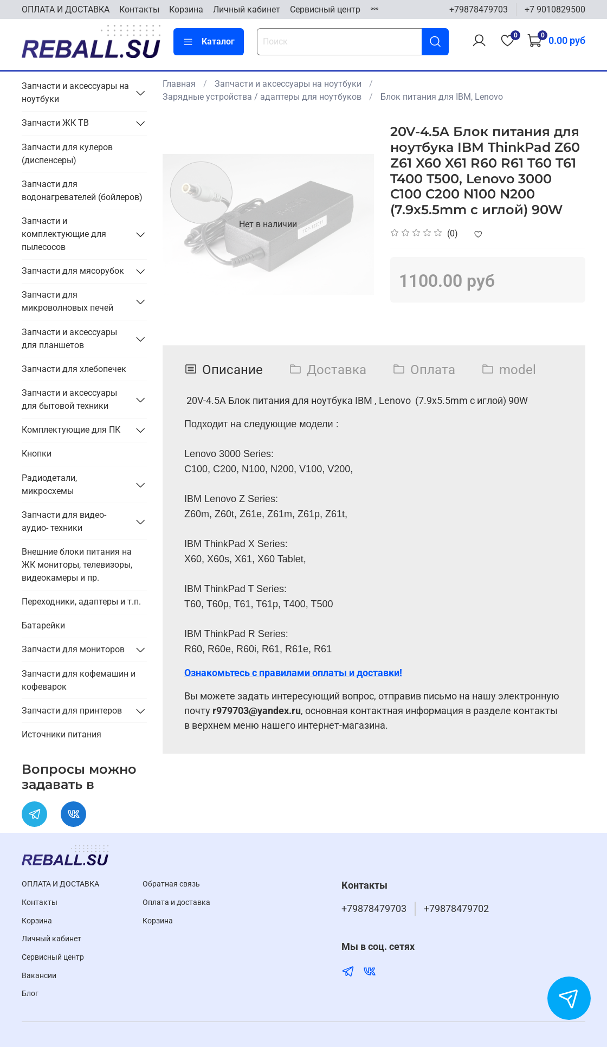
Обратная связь (171, 884)
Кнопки (36, 453)
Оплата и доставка (176, 902)
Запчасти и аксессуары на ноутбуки (288, 84)
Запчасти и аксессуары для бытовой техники (69, 399)
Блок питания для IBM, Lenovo (441, 97)
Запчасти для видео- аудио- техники (64, 521)
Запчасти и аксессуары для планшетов (69, 338)
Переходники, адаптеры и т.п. (81, 601)
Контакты (139, 9)
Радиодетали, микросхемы (49, 484)
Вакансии (39, 975)
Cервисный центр (325, 9)
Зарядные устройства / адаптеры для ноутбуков (262, 97)
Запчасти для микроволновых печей (67, 301)
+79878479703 (478, 9)
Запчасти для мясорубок (73, 271)
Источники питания (61, 734)
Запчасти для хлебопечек (74, 369)
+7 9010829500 (555, 9)
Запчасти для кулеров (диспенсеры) (67, 153)
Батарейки (43, 625)
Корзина (186, 9)
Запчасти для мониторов (73, 649)
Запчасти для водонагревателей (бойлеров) (82, 190)
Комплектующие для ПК (71, 430)
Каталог (209, 41)
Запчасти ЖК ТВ (55, 123)
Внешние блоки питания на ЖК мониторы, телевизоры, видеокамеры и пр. (77, 565)
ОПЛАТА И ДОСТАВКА (65, 9)
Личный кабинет (246, 9)
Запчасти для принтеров (72, 710)
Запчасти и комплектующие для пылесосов (64, 234)
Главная (179, 84)
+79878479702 (456, 908)
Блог (30, 993)
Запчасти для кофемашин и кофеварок (78, 680)
